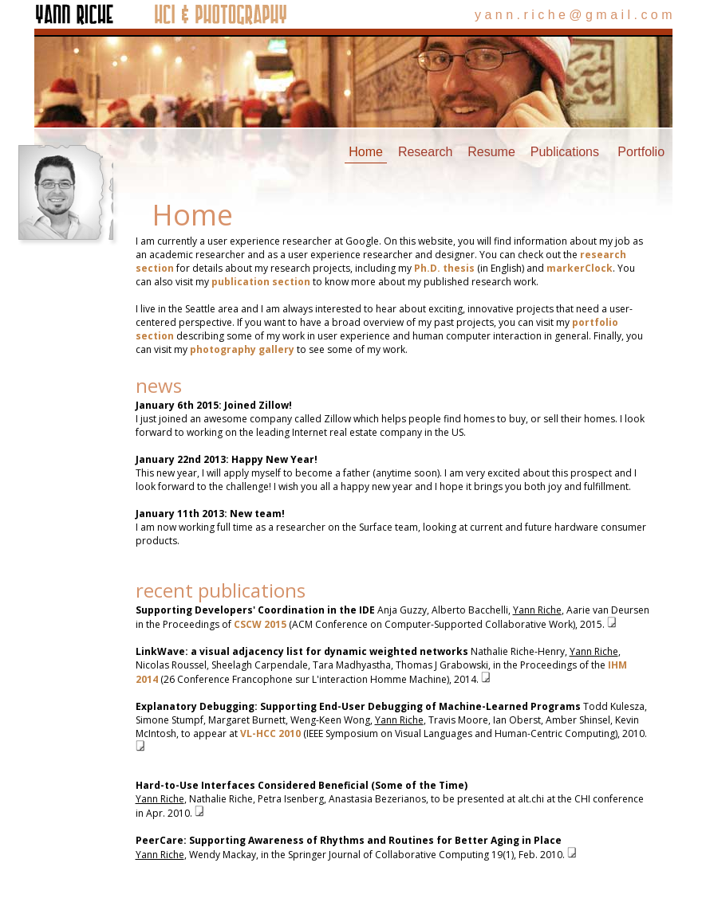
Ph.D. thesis (444, 268)
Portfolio (641, 152)
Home (366, 152)
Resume (491, 152)
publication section (260, 281)
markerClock (579, 268)
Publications (564, 152)
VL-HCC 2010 (270, 733)
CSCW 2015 (260, 624)
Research (425, 152)
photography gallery (242, 349)
